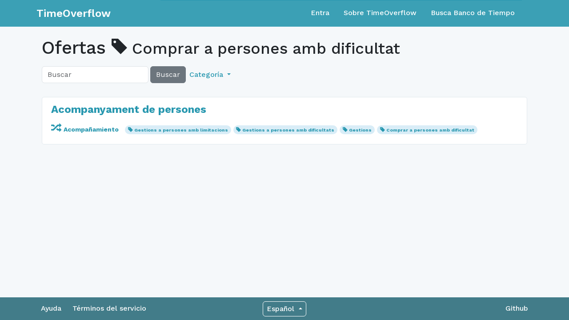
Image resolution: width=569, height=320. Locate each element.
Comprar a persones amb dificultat (430, 130)
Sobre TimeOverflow (380, 12)
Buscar (168, 74)
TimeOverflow (73, 13)
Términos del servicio (109, 308)
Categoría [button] (207, 74)
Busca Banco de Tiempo (473, 12)
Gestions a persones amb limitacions (181, 130)
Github (516, 308)
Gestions (360, 130)
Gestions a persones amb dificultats (288, 130)
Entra (320, 12)
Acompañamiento (85, 129)
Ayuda (51, 308)
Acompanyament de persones (128, 109)
